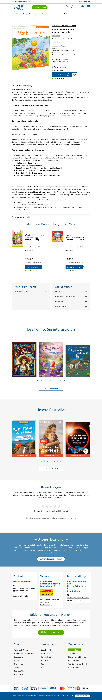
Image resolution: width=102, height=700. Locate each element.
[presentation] (12, 239)
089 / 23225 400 (21, 591)
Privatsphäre (39, 696)
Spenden (74, 650)
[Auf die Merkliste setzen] (74, 74)
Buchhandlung (74, 668)
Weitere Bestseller (51, 468)
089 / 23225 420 (75, 600)
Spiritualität (46, 657)
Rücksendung (46, 605)
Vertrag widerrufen (82, 696)
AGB (71, 696)
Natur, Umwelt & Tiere (21, 292)
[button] (37, 380)
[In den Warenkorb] (62, 74)
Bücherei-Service (21, 675)
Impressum (16, 696)
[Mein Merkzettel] (77, 7)
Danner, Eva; (58, 25)
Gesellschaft (46, 650)
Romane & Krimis (21, 650)
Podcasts (44, 661)
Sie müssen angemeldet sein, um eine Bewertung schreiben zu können (51, 518)
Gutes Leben (46, 654)
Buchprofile (19, 671)
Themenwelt (19, 664)
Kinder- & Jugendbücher (24, 654)
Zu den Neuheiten (51, 388)
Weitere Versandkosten (49, 600)
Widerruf (64, 696)
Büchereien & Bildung (77, 657)
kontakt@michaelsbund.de (24, 588)
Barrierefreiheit (52, 696)
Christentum (59, 292)
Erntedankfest (59, 301)
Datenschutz (27, 696)
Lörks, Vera (70, 25)
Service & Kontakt (83, 1)
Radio (43, 664)
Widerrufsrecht (46, 602)
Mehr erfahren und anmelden (51, 559)
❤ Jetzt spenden (39, 7)
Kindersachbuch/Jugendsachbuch (65, 296)
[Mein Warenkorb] (82, 6)
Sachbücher (19, 657)
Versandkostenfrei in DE (22, 1)
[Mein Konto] (72, 6)
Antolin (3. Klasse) (60, 306)
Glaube (17, 668)
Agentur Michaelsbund (77, 664)
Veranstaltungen (75, 661)
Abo (42, 668)
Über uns (71, 654)
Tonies (16, 661)
